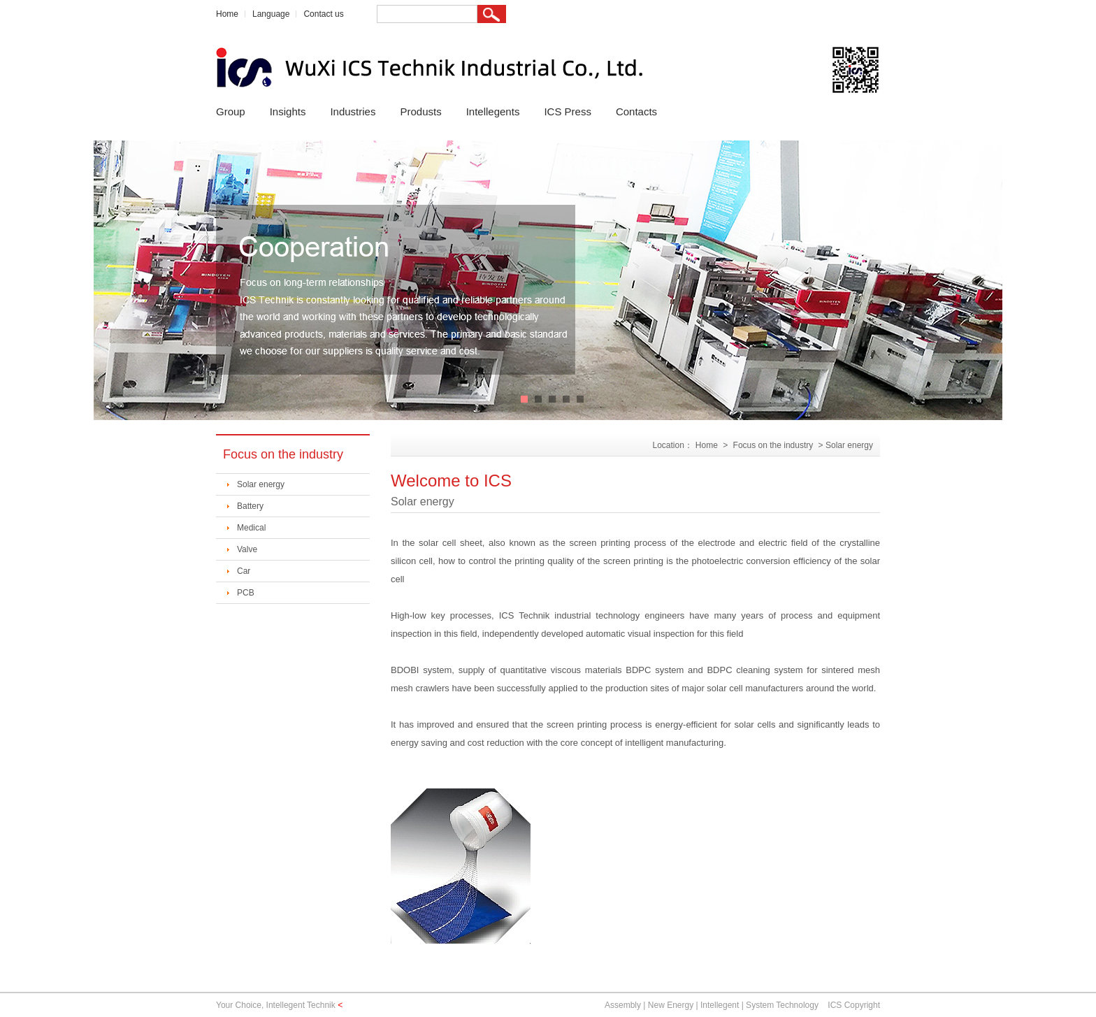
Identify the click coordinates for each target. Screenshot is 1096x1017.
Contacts (636, 111)
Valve (247, 549)
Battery (250, 506)
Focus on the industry (773, 445)
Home (227, 14)
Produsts (420, 111)
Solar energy (260, 484)
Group (230, 111)
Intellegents (493, 111)
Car (243, 571)
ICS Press (567, 111)
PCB (245, 593)
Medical (251, 528)
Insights (288, 111)
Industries (352, 111)
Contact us (323, 14)
